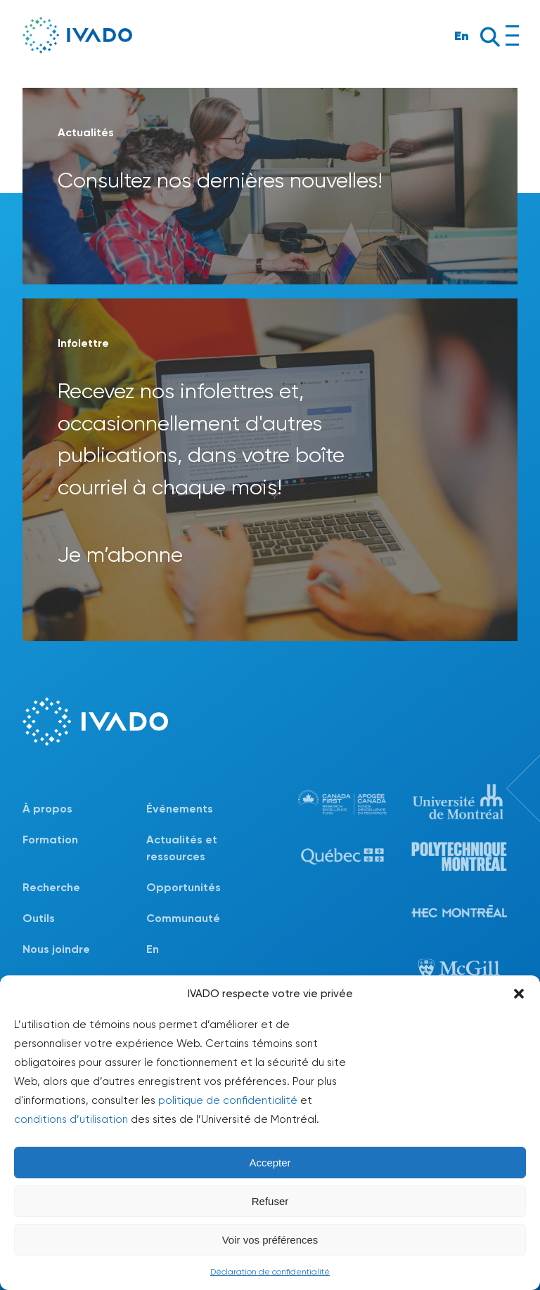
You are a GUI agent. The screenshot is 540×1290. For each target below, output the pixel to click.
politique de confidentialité (227, 1100)
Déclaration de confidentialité (270, 1272)
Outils (38, 918)
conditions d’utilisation (71, 1119)
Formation (50, 839)
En (461, 35)
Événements (179, 808)
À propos (47, 808)
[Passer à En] (208, 949)
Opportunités (183, 887)
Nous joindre (56, 949)
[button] (519, 994)
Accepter (269, 1163)
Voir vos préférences (270, 1240)
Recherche (51, 887)
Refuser (270, 1201)
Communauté (183, 918)
